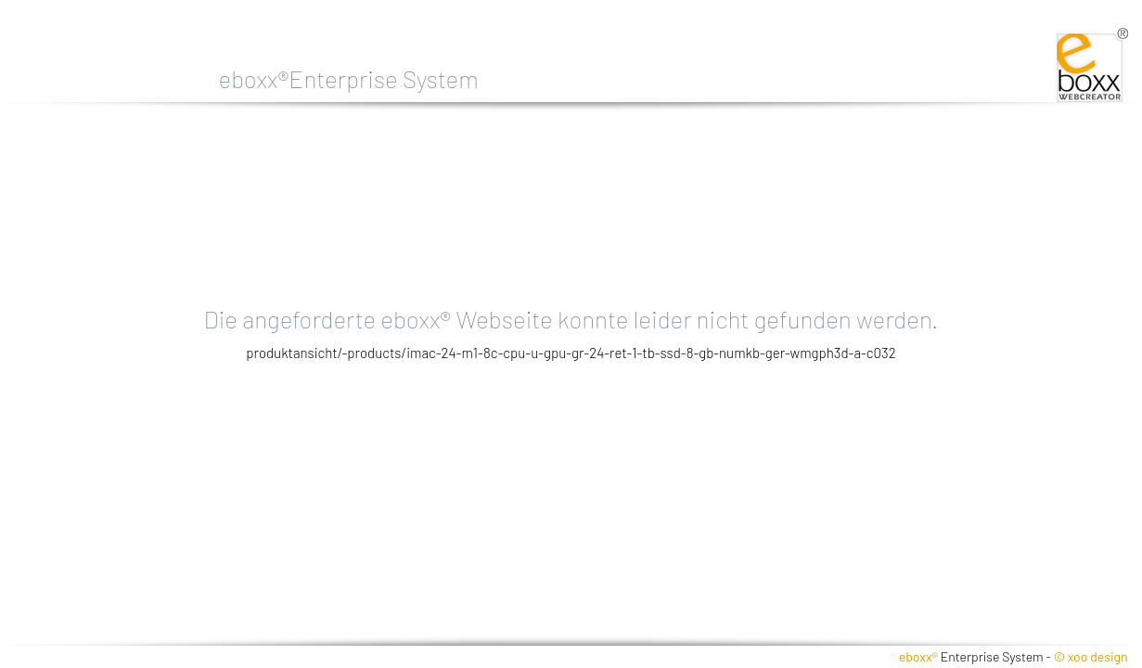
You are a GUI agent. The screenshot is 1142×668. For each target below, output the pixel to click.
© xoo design (1091, 656)
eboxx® (918, 656)
